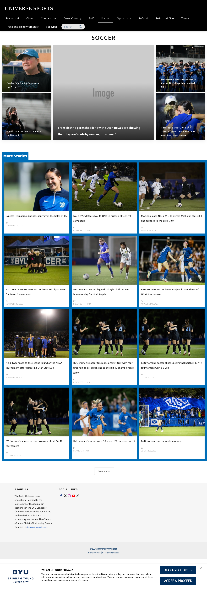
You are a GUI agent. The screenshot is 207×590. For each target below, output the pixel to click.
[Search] (73, 26)
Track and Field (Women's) (22, 26)
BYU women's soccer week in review (167, 465)
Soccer (105, 18)
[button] (201, 569)
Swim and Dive (165, 18)
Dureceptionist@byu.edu (28, 557)
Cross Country (72, 18)
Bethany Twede (17, 234)
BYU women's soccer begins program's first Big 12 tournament (31, 467)
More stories (104, 497)
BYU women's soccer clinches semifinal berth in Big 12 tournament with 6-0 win (167, 384)
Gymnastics (124, 18)
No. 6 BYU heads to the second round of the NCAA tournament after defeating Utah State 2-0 (34, 384)
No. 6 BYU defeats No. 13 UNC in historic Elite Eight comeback (102, 225)
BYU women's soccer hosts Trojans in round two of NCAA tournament (168, 305)
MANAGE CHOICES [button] (178, 570)
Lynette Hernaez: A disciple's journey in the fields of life (31, 225)
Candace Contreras (88, 401)
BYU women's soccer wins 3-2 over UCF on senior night (100, 465)
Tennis (185, 18)
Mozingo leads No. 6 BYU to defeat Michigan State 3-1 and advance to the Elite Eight (168, 227)
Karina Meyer (16, 317)
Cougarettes (48, 18)
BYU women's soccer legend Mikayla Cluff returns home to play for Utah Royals (100, 305)
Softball (143, 18)
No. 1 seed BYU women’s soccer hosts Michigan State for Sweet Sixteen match (34, 305)
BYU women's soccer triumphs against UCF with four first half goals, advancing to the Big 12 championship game (101, 386)
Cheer (29, 18)
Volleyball (52, 26)
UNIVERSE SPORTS (29, 8)
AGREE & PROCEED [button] (178, 581)
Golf (91, 18)
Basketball (12, 18)
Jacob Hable (151, 396)
